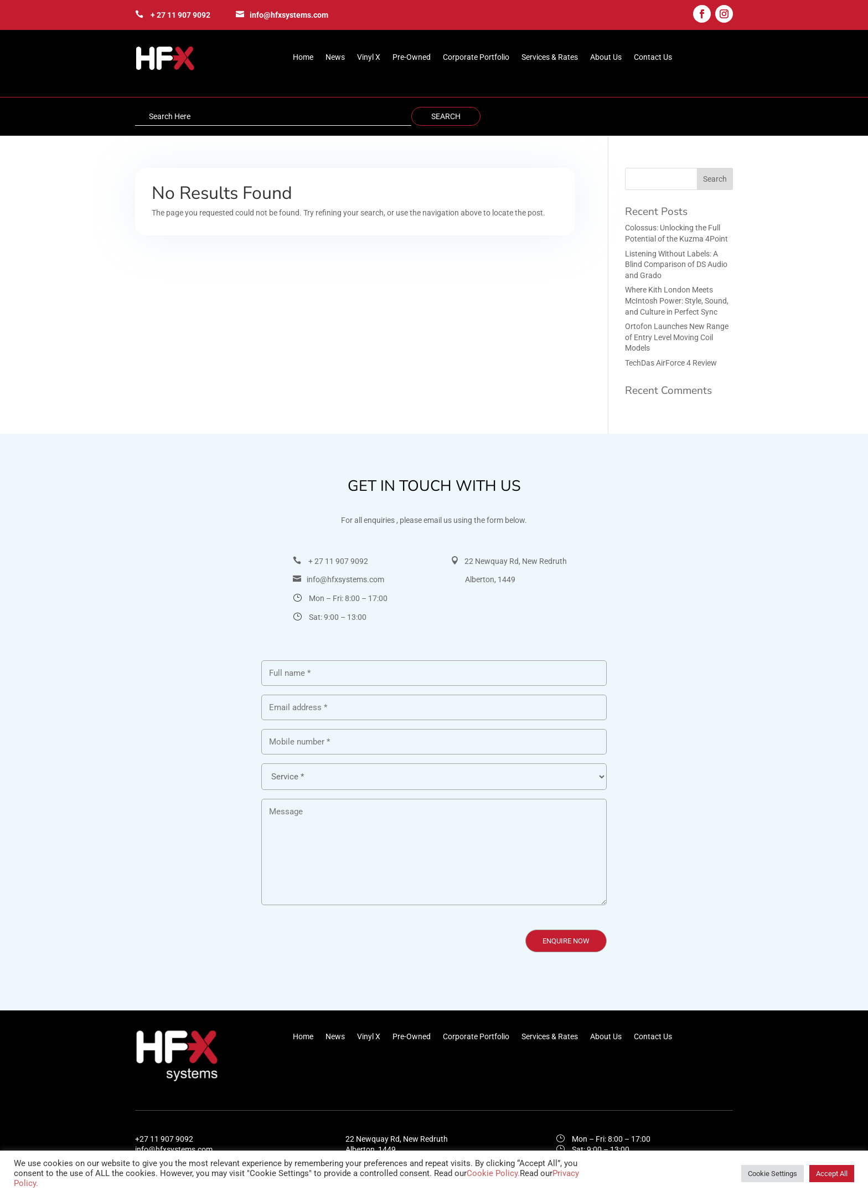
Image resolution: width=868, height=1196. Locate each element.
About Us (606, 57)
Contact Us (653, 57)
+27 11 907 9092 (164, 1139)
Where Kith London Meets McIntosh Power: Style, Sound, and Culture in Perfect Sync (676, 300)
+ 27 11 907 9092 (180, 15)
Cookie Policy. (493, 1173)
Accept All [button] (832, 1173)
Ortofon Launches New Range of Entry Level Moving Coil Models (676, 337)
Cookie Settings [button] (772, 1173)
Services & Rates (549, 57)
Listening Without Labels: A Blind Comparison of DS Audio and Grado (676, 264)
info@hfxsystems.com (289, 15)
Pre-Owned (411, 57)
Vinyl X (368, 57)
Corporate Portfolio (476, 57)
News (335, 57)
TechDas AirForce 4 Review (671, 362)
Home (303, 57)
